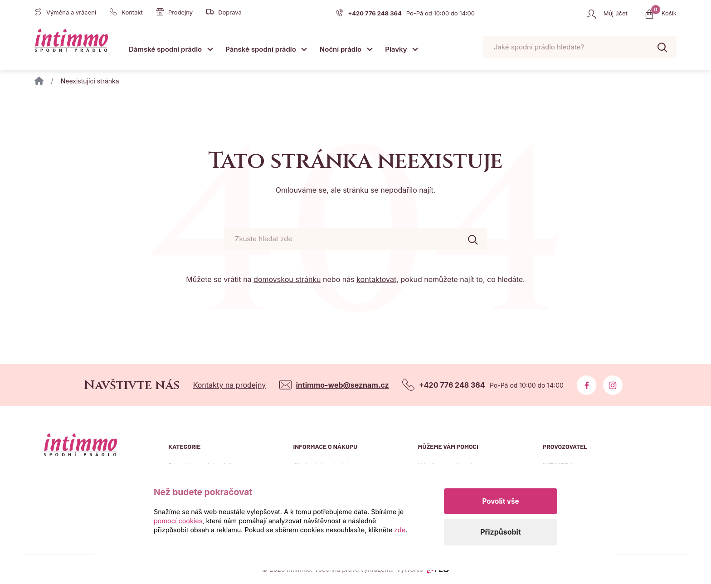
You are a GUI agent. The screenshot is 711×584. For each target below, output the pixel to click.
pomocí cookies (178, 521)
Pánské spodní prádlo (260, 49)
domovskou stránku (287, 279)
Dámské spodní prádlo (165, 49)
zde (399, 530)
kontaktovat (376, 279)
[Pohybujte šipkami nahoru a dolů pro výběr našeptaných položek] (580, 47)
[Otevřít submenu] (210, 49)
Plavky (396, 49)
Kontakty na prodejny (229, 384)
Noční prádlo (340, 49)
